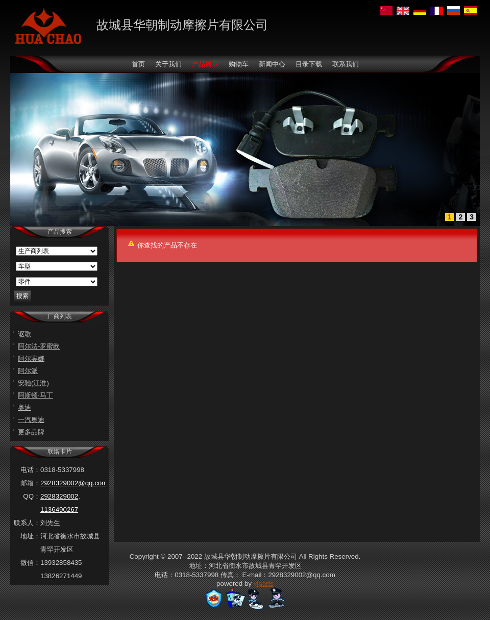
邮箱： (30, 483)
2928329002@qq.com (73, 483)
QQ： (31, 496)
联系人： (27, 523)
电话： (30, 470)
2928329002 (59, 496)
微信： (30, 562)
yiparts (264, 583)
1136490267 (59, 509)
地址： (30, 536)
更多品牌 (31, 432)
